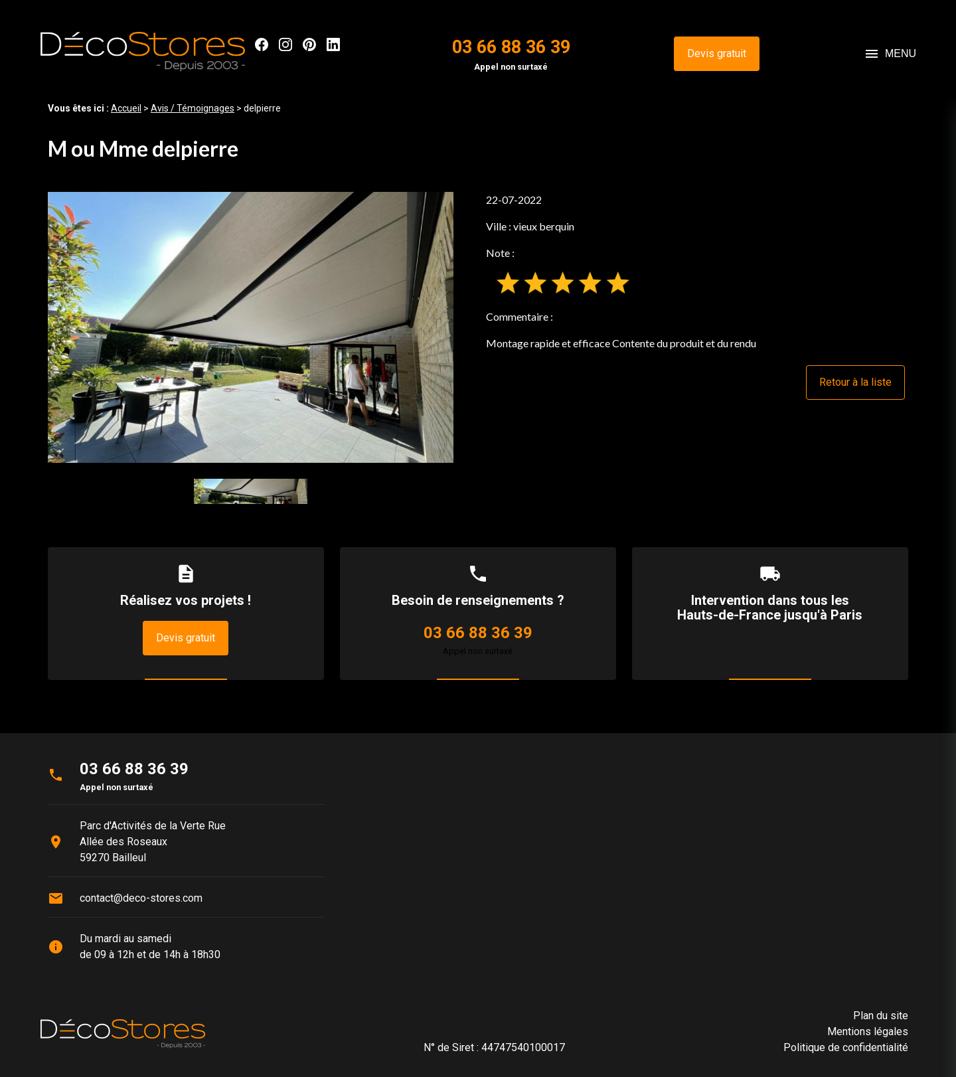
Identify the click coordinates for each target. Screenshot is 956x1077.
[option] (250, 327)
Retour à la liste (855, 382)
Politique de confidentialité (845, 1047)
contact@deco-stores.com (141, 898)
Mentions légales (867, 1031)
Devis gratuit (716, 53)
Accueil (126, 108)
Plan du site (880, 1015)
